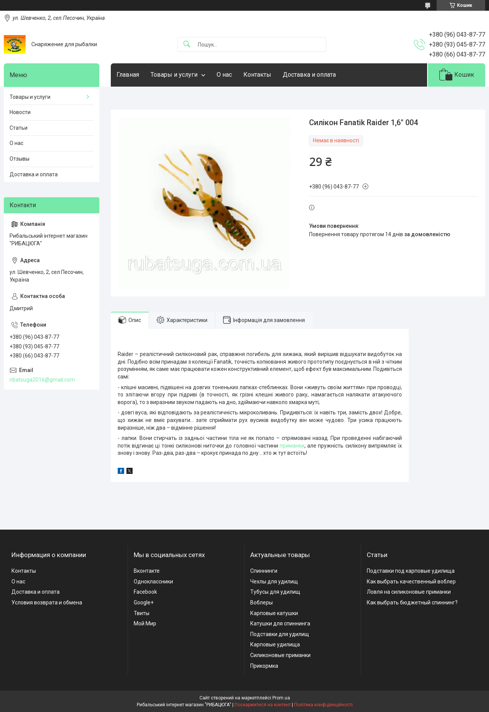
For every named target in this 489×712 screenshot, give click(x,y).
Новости (20, 112)
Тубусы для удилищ (275, 592)
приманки (292, 446)
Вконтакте (147, 571)
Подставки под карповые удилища (411, 571)
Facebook (145, 592)
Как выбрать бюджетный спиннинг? (412, 602)
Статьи (19, 128)
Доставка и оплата (309, 74)
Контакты (257, 74)
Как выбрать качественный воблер (411, 581)
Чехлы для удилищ (274, 581)
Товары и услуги (174, 74)
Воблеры (261, 602)
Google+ (144, 602)
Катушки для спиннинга (280, 623)
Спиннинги (263, 571)
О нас (224, 74)
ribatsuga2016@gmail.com (42, 380)
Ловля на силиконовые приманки (409, 592)
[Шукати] (186, 44)
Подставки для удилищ (279, 634)
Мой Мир (145, 623)
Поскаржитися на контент (263, 704)
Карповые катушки (274, 613)
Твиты (141, 613)
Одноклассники (153, 581)
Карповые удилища (275, 644)
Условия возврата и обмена (46, 602)
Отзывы (19, 159)
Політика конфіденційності (323, 704)
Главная (128, 74)
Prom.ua (281, 698)
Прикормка (264, 666)
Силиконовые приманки (280, 655)
